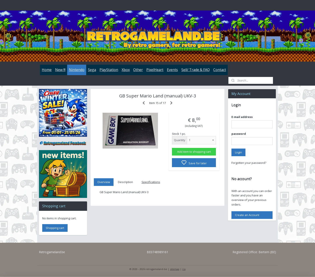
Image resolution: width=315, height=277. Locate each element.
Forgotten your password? (248, 163)
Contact (219, 69)
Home (47, 69)
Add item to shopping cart (194, 152)
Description (125, 182)
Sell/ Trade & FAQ (195, 69)
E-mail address (242, 117)
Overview (103, 182)
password (238, 134)
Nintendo (76, 69)
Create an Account (247, 215)
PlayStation (109, 69)
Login (238, 152)
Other (138, 69)
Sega (92, 69)
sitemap (174, 269)
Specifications (151, 182)
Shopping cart (55, 228)
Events (172, 69)
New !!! (60, 69)
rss (184, 269)
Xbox (126, 69)
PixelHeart (154, 69)
